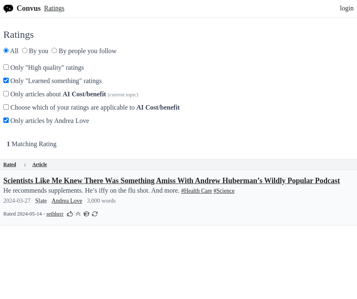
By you (35, 50)
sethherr (54, 214)
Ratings (54, 8)
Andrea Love (67, 201)
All (11, 50)
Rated (14, 164)
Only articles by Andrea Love (46, 120)
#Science (224, 191)
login (347, 8)
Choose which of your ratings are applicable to (91, 107)
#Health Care (196, 191)
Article (39, 164)
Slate (41, 201)
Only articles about (70, 94)
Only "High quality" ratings (43, 67)
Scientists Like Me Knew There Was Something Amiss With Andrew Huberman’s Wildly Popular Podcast (171, 180)
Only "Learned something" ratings (52, 80)
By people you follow (84, 50)
